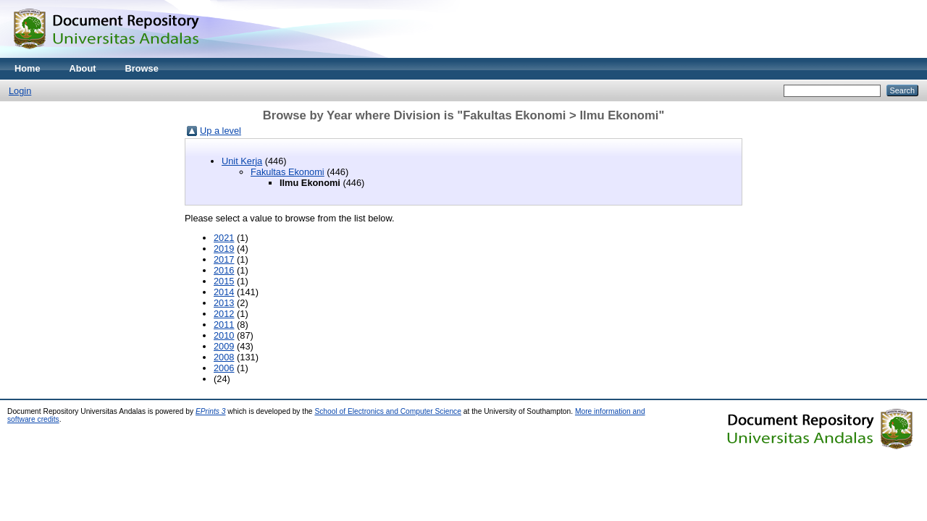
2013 (224, 302)
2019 (224, 248)
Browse (142, 68)
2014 (224, 292)
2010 (224, 335)
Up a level (220, 130)
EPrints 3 (211, 411)
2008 (224, 357)
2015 (224, 281)
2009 (224, 346)
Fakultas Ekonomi (287, 171)
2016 (224, 270)
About (83, 68)
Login (20, 90)
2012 (224, 313)
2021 (224, 237)
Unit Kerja (242, 161)
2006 (224, 368)
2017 (224, 259)
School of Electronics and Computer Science (387, 411)
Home (27, 68)
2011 (224, 324)
